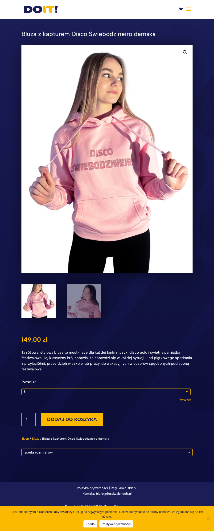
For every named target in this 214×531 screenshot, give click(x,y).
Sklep (25, 438)
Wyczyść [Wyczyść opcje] (185, 399)
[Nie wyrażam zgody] (208, 518)
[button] (185, 52)
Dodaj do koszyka (72, 419)
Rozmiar (28, 382)
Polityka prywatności (92, 488)
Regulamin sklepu (124, 488)
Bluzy (35, 438)
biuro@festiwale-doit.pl (114, 494)
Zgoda (90, 524)
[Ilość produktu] (28, 419)
